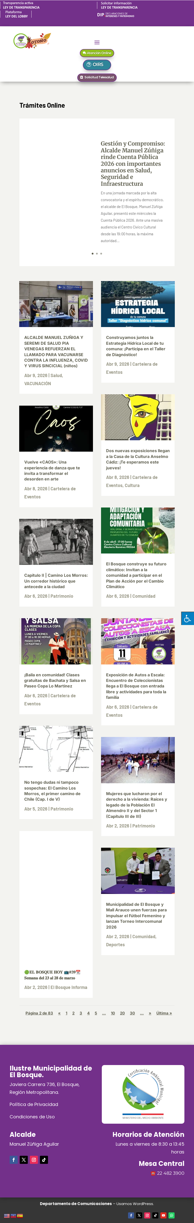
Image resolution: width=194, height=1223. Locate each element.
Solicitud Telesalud (99, 77)
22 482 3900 (170, 1173)
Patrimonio (62, 596)
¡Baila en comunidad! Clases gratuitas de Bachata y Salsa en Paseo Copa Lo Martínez (55, 680)
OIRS (100, 64)
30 (132, 1013)
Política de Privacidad (34, 1104)
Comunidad (143, 596)
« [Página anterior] (59, 1013)
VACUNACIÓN (37, 383)
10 (113, 1013)
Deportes (115, 944)
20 (122, 1013)
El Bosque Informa (69, 987)
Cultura (132, 485)
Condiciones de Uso (32, 1117)
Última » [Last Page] (164, 1013)
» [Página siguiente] (150, 1013)
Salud (56, 375)
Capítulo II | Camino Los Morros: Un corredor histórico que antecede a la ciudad (56, 581)
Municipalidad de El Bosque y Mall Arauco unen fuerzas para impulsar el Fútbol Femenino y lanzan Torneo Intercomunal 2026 (136, 916)
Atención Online (99, 53)
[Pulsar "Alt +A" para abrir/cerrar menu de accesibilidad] (187, 618)
